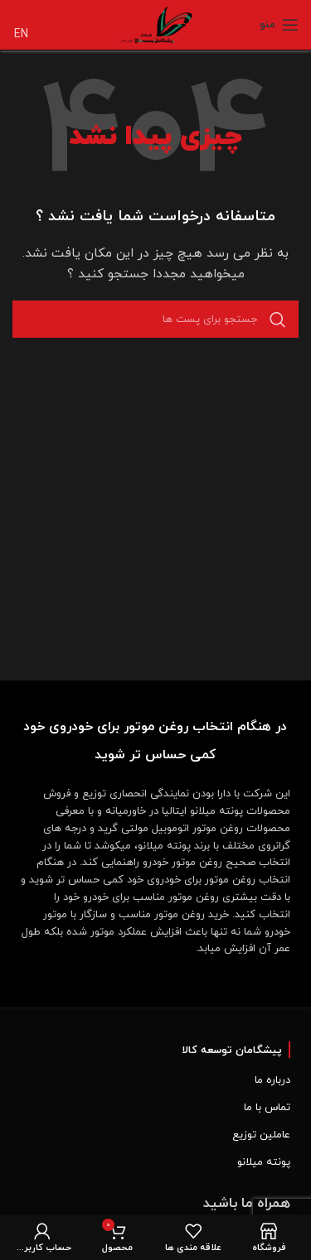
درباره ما (272, 1080)
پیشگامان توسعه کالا (232, 1050)
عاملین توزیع (261, 1135)
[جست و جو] (155, 319)
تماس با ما (267, 1107)
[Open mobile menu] (279, 24)
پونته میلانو (263, 1162)
